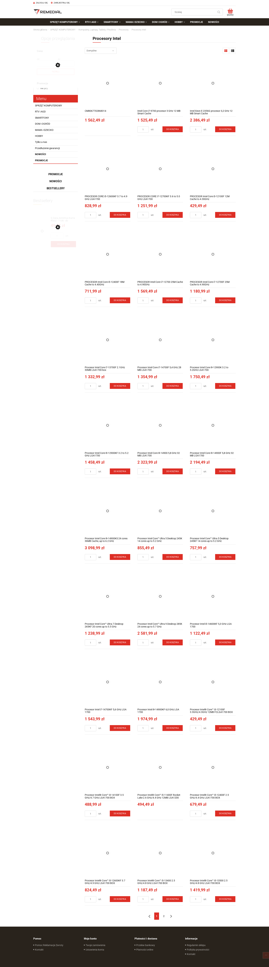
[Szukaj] (219, 12)
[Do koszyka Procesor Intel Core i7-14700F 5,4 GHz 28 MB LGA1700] (172, 386)
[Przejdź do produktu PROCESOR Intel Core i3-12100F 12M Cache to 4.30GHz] (213, 169)
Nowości (40, 154)
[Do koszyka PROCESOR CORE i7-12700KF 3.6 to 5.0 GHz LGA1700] (172, 215)
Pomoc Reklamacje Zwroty (49, 945)
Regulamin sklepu (196, 945)
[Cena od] (45, 63)
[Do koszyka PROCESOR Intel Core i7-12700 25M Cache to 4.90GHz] (172, 300)
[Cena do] (66, 63)
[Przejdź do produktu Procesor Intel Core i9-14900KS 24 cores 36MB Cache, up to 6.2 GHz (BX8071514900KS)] (108, 511)
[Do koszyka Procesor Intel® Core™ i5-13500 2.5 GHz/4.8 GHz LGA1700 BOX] (225, 899)
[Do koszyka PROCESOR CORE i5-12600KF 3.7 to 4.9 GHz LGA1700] (120, 215)
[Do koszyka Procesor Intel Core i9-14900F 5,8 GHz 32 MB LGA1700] (225, 471)
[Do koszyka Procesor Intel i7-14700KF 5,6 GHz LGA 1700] (120, 728)
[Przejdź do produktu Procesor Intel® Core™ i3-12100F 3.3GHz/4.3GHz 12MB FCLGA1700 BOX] (213, 682)
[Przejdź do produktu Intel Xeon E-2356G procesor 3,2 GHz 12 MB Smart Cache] (213, 83)
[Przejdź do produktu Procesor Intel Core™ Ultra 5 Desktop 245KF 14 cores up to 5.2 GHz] (213, 511)
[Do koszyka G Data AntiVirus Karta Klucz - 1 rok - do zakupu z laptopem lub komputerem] (63, 244)
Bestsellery (56, 188)
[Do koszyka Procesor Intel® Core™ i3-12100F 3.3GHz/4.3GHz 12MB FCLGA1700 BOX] (225, 728)
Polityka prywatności (198, 949)
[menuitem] (65, 22)
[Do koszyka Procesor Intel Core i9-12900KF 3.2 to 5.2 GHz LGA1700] (120, 471)
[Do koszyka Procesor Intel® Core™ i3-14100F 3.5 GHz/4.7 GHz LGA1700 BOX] (120, 813)
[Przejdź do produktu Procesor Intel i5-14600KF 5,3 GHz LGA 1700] (213, 596)
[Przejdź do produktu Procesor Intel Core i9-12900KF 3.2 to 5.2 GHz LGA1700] (108, 425)
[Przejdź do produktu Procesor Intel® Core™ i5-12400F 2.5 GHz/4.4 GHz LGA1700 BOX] (213, 767)
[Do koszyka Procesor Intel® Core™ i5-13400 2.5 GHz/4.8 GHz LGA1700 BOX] (172, 899)
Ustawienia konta (95, 949)
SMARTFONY (42, 117)
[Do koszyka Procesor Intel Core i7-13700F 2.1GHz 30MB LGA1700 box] (120, 386)
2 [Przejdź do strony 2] (164, 916)
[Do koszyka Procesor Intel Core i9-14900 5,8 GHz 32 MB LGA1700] (172, 471)
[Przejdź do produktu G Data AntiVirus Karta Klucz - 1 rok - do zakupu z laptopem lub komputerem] (63, 219)
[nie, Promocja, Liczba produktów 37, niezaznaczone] (42, 88)
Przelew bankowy (145, 945)
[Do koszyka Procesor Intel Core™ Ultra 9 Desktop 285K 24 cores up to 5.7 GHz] (172, 642)
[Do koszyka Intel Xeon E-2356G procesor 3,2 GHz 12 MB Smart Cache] (225, 129)
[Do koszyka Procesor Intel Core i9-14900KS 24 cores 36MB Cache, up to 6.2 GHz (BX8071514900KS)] (120, 557)
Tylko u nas (41, 142)
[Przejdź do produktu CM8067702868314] (108, 83)
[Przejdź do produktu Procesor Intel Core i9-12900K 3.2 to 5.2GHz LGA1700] (213, 340)
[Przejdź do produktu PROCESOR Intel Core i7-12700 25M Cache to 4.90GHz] (160, 254)
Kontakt (39, 949)
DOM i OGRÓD (42, 123)
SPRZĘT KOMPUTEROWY (48, 105)
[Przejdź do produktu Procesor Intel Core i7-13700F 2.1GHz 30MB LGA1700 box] (108, 340)
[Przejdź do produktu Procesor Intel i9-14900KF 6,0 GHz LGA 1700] (160, 682)
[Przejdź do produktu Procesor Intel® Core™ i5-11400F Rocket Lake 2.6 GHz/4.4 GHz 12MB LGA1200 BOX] (160, 767)
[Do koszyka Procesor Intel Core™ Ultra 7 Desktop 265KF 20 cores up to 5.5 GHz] (120, 642)
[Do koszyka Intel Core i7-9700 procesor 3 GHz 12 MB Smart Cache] (172, 129)
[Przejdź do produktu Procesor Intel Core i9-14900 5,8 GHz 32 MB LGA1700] (160, 425)
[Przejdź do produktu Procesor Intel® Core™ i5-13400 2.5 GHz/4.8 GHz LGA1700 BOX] (160, 853)
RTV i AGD (40, 111)
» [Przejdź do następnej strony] (171, 916)
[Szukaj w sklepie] (194, 12)
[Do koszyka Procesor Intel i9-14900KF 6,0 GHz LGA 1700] (172, 728)
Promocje (41, 160)
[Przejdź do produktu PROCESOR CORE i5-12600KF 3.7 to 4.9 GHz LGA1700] (108, 169)
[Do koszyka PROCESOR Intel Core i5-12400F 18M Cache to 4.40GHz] (120, 300)
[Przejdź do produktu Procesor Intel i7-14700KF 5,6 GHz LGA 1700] (108, 682)
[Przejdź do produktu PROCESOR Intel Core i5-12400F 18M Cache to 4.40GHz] (108, 254)
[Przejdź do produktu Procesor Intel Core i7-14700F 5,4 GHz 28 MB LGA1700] (160, 340)
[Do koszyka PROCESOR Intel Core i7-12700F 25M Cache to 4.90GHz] (225, 300)
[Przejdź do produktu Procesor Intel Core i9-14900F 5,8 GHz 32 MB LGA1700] (213, 425)
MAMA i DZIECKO (44, 130)
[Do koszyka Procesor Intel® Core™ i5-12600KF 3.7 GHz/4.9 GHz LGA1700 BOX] (120, 899)
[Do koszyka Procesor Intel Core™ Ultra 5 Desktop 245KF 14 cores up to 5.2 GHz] (225, 557)
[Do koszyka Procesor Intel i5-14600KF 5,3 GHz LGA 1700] (225, 642)
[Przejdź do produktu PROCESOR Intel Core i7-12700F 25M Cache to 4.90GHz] (213, 254)
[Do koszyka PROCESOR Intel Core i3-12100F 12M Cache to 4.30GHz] (225, 215)
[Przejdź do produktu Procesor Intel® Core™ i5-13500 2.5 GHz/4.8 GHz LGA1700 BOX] (213, 853)
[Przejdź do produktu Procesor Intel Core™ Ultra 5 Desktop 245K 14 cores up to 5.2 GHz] (160, 511)
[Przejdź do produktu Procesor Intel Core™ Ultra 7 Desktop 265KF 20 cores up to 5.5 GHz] (108, 596)
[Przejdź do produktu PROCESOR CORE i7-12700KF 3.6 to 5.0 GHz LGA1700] (160, 169)
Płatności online (144, 949)
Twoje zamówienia (95, 945)
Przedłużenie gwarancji (47, 148)
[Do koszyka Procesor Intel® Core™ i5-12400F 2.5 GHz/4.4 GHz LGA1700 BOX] (225, 813)
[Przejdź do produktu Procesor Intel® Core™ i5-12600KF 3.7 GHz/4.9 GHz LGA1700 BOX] (108, 853)
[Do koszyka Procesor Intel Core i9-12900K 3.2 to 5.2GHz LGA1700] (225, 386)
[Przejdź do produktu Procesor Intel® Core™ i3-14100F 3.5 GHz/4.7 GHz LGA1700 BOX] (108, 767)
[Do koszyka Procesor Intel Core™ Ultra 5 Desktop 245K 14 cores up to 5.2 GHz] (172, 557)
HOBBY (39, 136)
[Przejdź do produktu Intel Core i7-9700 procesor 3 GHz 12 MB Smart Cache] (160, 83)
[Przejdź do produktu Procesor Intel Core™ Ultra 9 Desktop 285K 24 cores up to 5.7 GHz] (160, 596)
